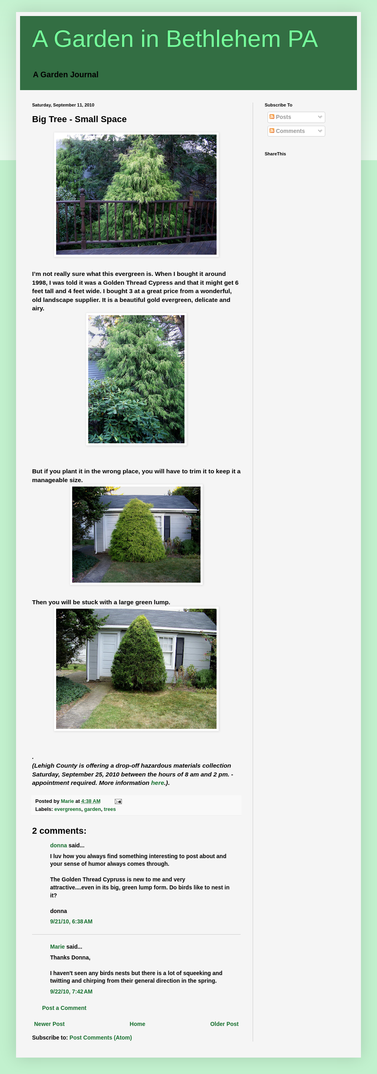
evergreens (68, 809)
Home (137, 1024)
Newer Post (49, 1024)
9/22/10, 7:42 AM (71, 991)
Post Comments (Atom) (100, 1037)
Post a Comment (64, 1008)
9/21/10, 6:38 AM (71, 921)
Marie (57, 946)
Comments (287, 131)
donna (58, 845)
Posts (280, 117)
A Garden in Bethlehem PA (175, 38)
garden (92, 809)
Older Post (224, 1024)
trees (110, 809)
